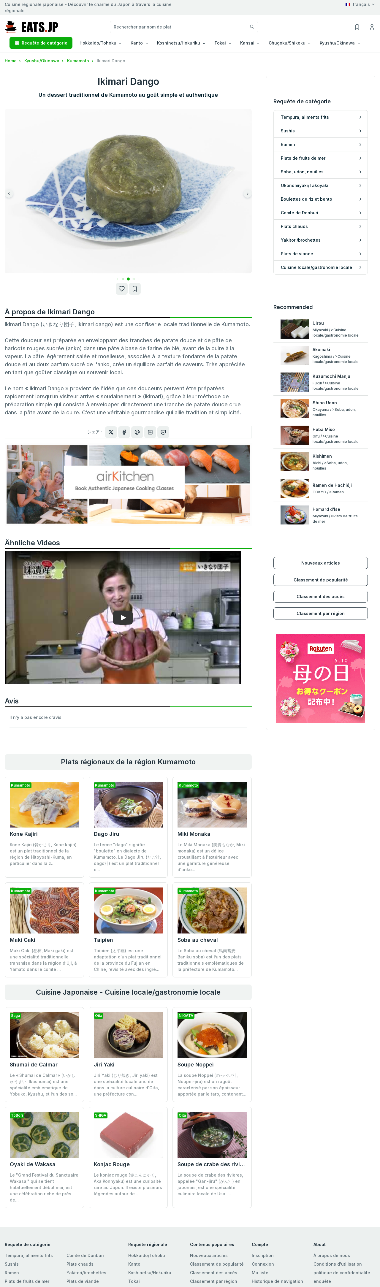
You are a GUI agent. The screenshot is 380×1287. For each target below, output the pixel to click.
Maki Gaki (22, 939)
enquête (322, 1280)
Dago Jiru (106, 833)
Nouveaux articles (320, 551)
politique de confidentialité (342, 1272)
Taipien (103, 939)
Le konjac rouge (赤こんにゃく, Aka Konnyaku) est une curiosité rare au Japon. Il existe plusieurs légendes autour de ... (128, 1138)
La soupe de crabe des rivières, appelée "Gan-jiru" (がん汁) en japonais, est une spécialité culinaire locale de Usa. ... (210, 1138)
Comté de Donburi (85, 1254)
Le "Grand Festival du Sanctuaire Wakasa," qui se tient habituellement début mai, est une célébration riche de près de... (44, 1187)
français (358, 4)
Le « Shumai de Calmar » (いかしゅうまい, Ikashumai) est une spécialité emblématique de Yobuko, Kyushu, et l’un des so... (43, 1084)
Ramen (12, 1272)
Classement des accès (321, 584)
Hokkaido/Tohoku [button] (98, 42)
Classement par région (321, 601)
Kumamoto (80, 60)
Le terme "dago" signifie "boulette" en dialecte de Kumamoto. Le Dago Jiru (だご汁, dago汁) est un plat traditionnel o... (127, 857)
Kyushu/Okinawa (44, 60)
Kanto (134, 1263)
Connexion (263, 1263)
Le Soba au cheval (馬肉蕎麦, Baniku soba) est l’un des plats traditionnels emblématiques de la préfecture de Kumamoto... (211, 959)
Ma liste (260, 1272)
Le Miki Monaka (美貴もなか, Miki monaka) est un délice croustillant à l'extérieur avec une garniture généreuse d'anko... (211, 857)
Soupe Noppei (196, 1064)
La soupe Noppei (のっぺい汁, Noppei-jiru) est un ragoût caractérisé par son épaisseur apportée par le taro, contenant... (212, 1084)
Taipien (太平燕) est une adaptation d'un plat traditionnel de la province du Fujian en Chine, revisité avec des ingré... (128, 959)
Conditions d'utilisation (338, 1263)
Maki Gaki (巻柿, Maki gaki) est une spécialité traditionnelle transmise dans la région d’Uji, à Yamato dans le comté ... (43, 959)
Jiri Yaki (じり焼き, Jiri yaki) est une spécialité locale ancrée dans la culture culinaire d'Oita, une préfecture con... (126, 1084)
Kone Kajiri (24, 833)
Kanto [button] (137, 42)
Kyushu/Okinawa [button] (337, 42)
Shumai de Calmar (34, 1064)
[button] (123, 279)
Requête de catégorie (41, 42)
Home (13, 60)
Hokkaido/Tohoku (146, 1254)
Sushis (12, 1263)
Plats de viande (82, 1280)
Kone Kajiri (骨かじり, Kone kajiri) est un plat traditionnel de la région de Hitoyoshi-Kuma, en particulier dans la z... (43, 854)
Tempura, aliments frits (29, 1254)
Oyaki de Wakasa (33, 1164)
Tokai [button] (220, 42)
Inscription (263, 1254)
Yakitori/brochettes (86, 1272)
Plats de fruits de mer (27, 1280)
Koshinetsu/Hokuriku (149, 1272)
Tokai (134, 1280)
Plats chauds (80, 1263)
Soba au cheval (198, 939)
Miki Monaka (194, 833)
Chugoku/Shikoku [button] (287, 42)
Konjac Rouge (112, 1118)
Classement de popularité (321, 568)
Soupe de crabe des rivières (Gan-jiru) (228, 1118)
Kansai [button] (247, 42)
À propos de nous (332, 1254)
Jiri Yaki (104, 1064)
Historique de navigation (277, 1280)
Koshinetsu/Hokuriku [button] (178, 42)
